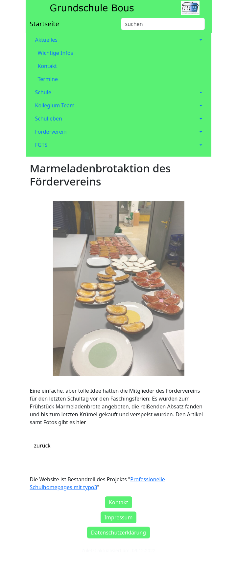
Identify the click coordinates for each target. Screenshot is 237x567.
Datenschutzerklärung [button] (118, 532)
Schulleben (48, 118)
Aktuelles (46, 39)
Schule (43, 92)
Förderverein (51, 131)
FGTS (41, 144)
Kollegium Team (55, 105)
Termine (48, 79)
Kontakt (47, 66)
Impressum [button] (119, 517)
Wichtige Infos (55, 52)
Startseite (44, 23)
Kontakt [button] (118, 502)
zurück (42, 445)
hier (81, 422)
